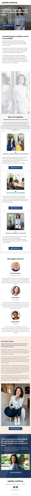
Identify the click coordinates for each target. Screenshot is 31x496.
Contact (23, 484)
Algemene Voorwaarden (11, 484)
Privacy (19, 484)
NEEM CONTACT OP (7, 25)
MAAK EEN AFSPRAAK (15, 472)
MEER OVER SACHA (15, 428)
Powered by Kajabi (15, 494)
